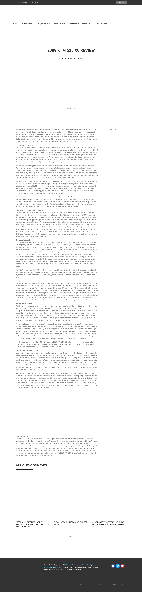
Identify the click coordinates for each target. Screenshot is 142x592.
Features (14, 24)
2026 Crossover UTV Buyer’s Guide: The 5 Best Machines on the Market (108, 523)
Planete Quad (76, 565)
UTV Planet (67, 565)
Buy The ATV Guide (100, 24)
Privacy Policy (117, 585)
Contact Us (34, 2)
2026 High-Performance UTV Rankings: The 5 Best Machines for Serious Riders (32, 524)
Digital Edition (59, 24)
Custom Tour (58, 567)
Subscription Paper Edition (79, 24)
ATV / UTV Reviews (43, 24)
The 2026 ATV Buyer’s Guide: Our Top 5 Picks (70, 523)
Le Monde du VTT (85, 565)
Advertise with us (22, 2)
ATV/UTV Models (27, 24)
